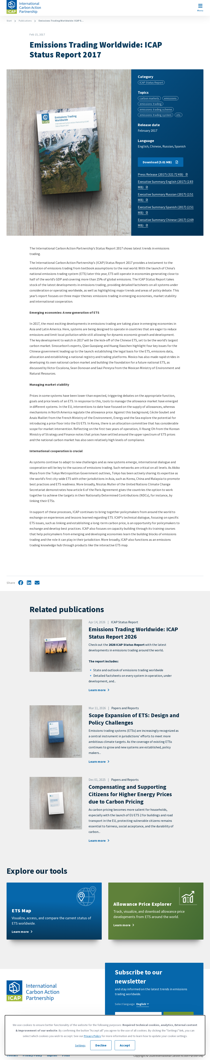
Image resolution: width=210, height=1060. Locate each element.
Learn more (99, 690)
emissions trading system (155, 115)
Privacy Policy (32, 1055)
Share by (37, 583)
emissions (170, 98)
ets (178, 115)
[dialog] (105, 1035)
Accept (125, 1045)
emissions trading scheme (156, 109)
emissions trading (151, 104)
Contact (12, 1055)
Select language (125, 1004)
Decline (100, 1045)
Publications (25, 20)
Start (9, 20)
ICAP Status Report (151, 82)
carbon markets (149, 98)
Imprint (52, 1055)
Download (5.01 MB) (160, 162)
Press (66, 1055)
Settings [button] (80, 1045)
